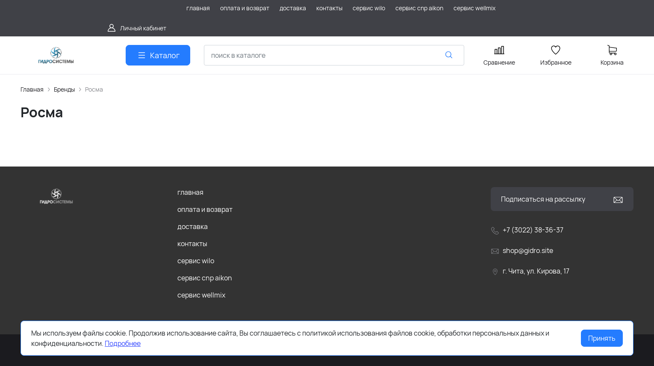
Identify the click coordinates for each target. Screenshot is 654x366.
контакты (192, 243)
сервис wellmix (201, 295)
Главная (32, 89)
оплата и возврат (205, 209)
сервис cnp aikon (204, 278)
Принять (602, 338)
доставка (192, 226)
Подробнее (123, 343)
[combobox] (334, 55)
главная (190, 192)
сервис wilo (195, 260)
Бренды (64, 89)
